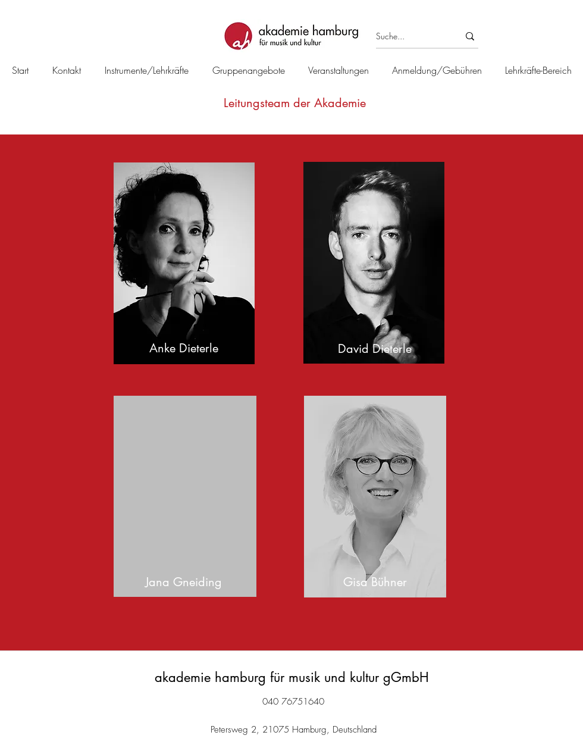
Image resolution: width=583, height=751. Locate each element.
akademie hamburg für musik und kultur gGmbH (292, 677)
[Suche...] (408, 36)
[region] (185, 263)
